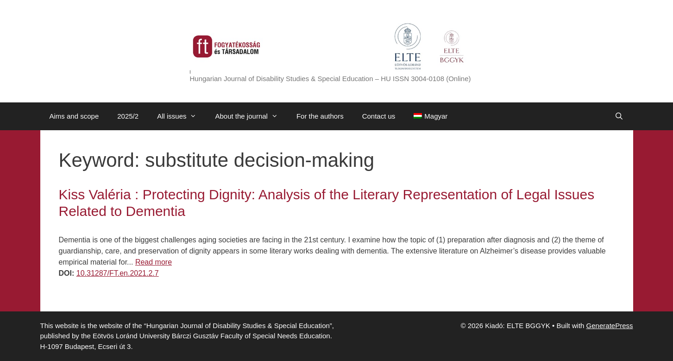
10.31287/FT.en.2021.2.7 (117, 273)
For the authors (320, 116)
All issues (181, 116)
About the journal (251, 116)
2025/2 (127, 116)
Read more (153, 262)
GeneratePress (609, 325)
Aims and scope (74, 116)
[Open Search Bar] (619, 116)
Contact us (379, 116)
